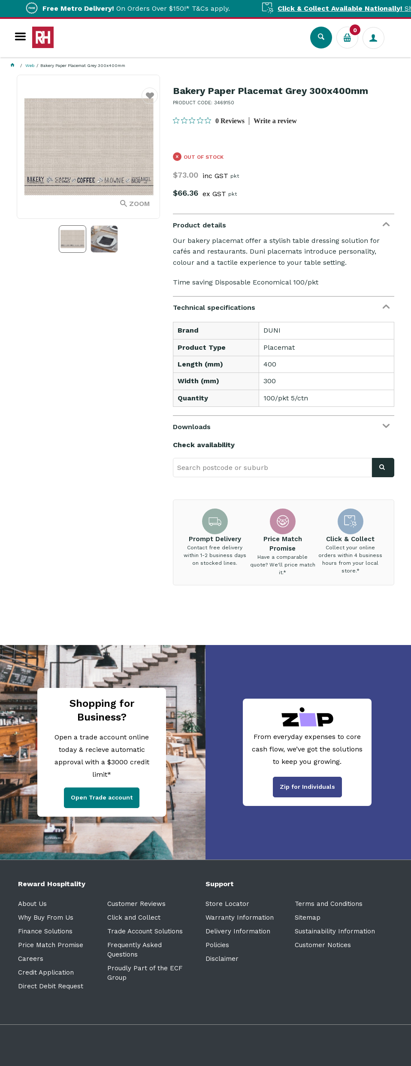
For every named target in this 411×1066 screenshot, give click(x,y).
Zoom (139, 204)
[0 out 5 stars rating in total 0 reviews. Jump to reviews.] (209, 120)
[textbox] (272, 467)
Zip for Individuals (307, 786)
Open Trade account (102, 797)
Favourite (150, 101)
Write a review (275, 120)
